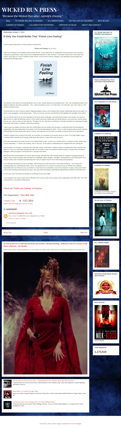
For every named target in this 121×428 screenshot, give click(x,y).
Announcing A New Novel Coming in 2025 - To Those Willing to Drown (34, 402)
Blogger (79, 423)
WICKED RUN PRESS (29, 9)
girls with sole (23, 203)
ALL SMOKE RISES (56, 21)
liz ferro (30, 203)
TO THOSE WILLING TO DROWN (28, 21)
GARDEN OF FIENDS (15, 25)
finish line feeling (13, 203)
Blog (8, 21)
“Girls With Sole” (28, 195)
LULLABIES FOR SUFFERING (41, 25)
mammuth (66, 423)
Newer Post (8, 232)
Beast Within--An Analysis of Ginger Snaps (25, 391)
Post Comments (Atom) (49, 238)
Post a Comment (11, 223)
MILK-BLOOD (103, 21)
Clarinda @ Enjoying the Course (19, 213)
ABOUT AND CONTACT (91, 25)
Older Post (83, 232)
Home (46, 232)
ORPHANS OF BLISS (67, 25)
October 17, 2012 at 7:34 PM (17, 218)
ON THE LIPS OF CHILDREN (81, 21)
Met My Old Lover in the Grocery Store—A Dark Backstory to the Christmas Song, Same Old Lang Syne (43, 380)
